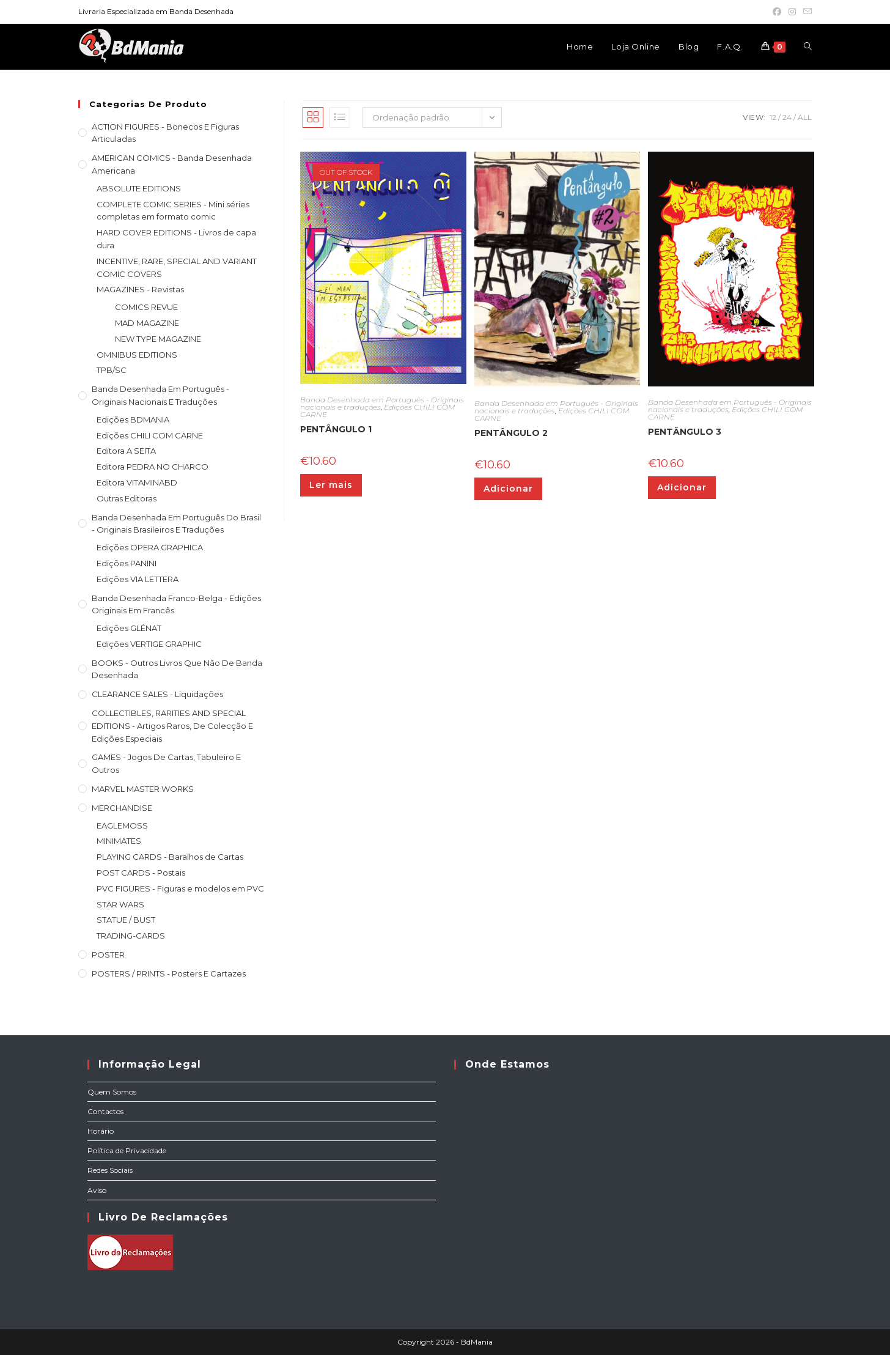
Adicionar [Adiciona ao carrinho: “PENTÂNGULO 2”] (508, 488)
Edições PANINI (126, 563)
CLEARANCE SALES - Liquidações (157, 694)
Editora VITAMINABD (137, 482)
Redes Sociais (110, 1170)
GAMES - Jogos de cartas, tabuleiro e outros (166, 763)
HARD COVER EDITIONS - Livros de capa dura (176, 238)
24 (787, 117)
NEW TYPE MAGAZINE (158, 339)
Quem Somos (111, 1091)
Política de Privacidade (126, 1150)
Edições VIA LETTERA (137, 579)
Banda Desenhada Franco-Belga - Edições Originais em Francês (176, 604)
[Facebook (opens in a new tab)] (777, 12)
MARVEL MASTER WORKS (143, 789)
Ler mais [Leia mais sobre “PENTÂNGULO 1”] (331, 484)
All (805, 117)
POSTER (108, 954)
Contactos (105, 1111)
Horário (100, 1130)
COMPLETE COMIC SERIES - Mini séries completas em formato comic (173, 210)
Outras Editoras (126, 498)
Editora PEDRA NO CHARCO (152, 466)
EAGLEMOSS (122, 825)
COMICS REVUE (146, 307)
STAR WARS (120, 904)
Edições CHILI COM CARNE (150, 435)
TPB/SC (112, 370)
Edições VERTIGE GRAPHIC (149, 644)
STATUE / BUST (126, 920)
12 (773, 117)
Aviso (96, 1190)
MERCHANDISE (122, 808)
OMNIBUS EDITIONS (137, 355)
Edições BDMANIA (133, 419)
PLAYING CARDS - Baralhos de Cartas (170, 857)
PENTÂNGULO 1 (336, 429)
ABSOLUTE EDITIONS (139, 188)
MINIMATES (119, 841)
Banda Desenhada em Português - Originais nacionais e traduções (160, 395)
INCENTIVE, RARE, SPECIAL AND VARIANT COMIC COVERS (177, 267)
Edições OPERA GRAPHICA (150, 547)
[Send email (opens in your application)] (806, 12)
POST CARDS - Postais (141, 872)
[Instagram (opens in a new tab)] (792, 12)
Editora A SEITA (126, 451)
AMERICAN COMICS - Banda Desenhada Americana (172, 164)
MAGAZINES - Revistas (140, 289)
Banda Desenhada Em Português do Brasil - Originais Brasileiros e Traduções (176, 523)
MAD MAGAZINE (147, 323)
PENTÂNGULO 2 (511, 432)
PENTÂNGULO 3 (684, 431)
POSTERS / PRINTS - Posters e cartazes (169, 973)
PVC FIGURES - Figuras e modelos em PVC (180, 888)
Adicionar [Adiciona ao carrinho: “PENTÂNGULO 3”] (682, 487)
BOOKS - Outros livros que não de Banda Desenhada (177, 669)
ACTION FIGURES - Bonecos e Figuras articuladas (165, 133)
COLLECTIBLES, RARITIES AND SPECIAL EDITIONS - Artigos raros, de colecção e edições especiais (172, 726)
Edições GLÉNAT (129, 628)
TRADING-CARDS (131, 935)
